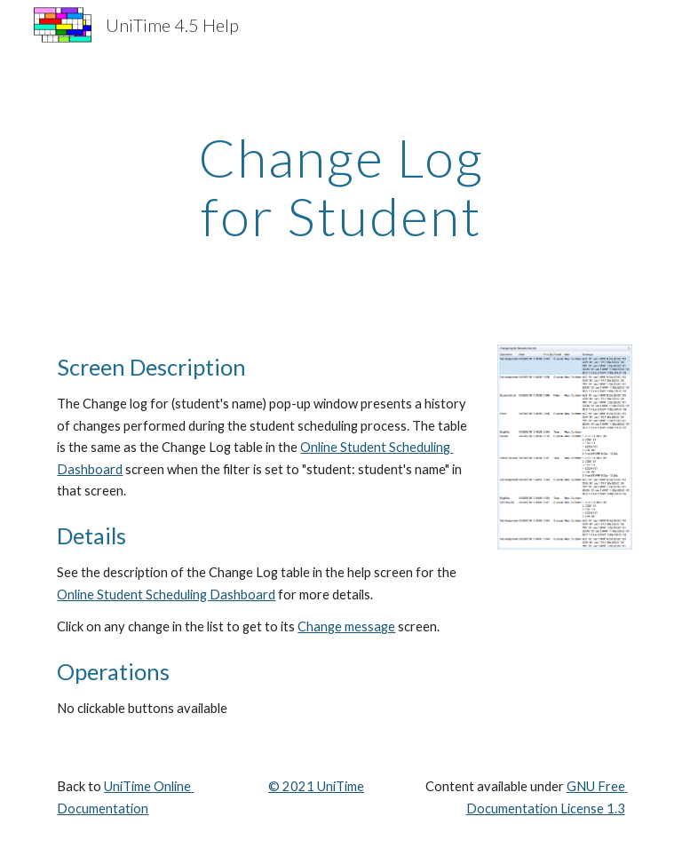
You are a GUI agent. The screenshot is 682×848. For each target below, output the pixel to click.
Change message (346, 626)
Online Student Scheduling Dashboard (166, 594)
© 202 (287, 786)
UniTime (339, 786)
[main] (340, 186)
